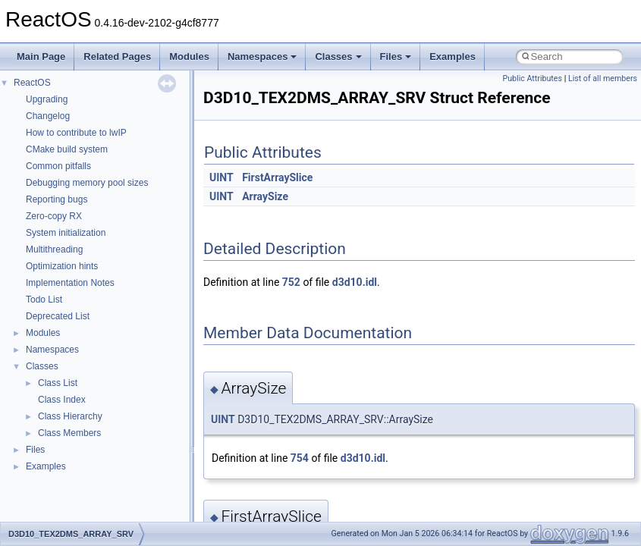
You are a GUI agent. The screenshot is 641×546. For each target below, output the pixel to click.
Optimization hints (62, 266)
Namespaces (262, 56)
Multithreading (54, 249)
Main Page (41, 56)
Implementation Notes (70, 283)
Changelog (48, 116)
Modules (189, 56)
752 (291, 282)
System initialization (65, 233)
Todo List (44, 299)
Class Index (62, 399)
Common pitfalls (58, 166)
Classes (338, 56)
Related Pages (117, 56)
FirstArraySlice (277, 177)
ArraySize (265, 196)
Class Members (69, 433)
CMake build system (67, 149)
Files (396, 56)
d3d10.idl (354, 282)
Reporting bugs (56, 199)
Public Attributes (532, 78)
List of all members (602, 78)
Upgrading (47, 99)
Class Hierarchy (70, 416)
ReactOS (32, 82)
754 (300, 458)
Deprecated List (58, 316)
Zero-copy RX (54, 216)
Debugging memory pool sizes (87, 182)
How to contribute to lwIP (76, 132)
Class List (57, 383)
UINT (221, 177)
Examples (452, 56)
